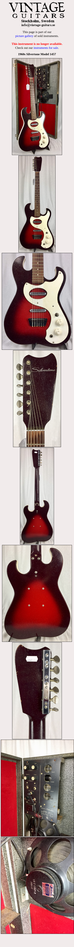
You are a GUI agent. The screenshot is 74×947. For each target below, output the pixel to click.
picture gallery (24, 36)
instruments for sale (46, 47)
